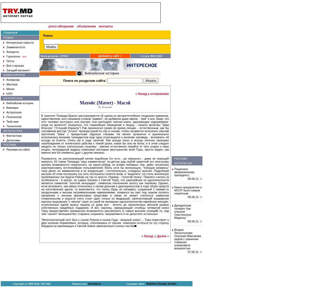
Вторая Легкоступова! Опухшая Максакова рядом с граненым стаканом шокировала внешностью (187, 239)
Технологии (13, 126)
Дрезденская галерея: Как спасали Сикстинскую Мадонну (182, 211)
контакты (106, 26)
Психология (14, 116)
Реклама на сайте (18, 149)
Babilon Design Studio (161, 283)
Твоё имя (12, 121)
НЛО (9, 93)
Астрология (14, 112)
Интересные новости (20, 42)
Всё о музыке (15, 65)
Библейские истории (19, 103)
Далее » (163, 236)
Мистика (11, 84)
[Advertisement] (187, 79)
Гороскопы (13, 56)
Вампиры (12, 107)
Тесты (10, 61)
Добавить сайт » (109, 55)
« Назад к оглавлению (152, 94)
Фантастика (14, 135)
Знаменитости (15, 47)
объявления (86, 26)
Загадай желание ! (18, 70)
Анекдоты (12, 51)
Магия (10, 89)
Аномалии (13, 79)
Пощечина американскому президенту (184, 172)
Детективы (13, 140)
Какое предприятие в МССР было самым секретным (188, 190)
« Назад (147, 236)
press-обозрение (61, 26)
